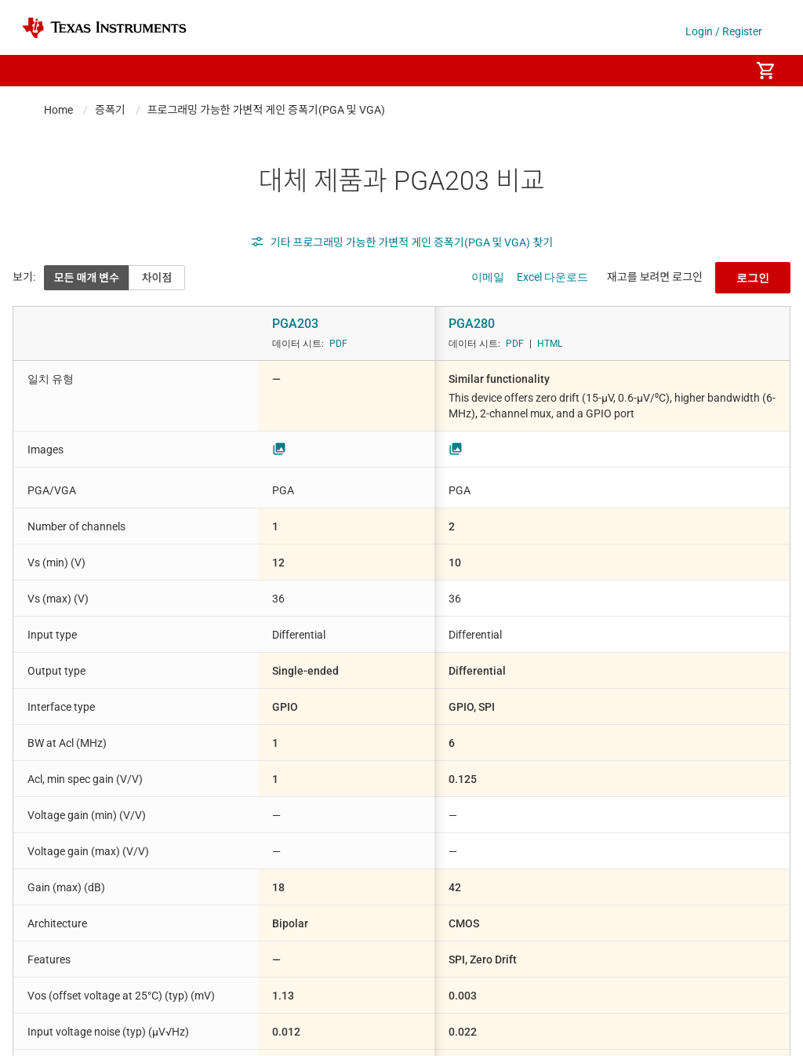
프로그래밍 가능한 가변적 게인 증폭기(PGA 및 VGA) (266, 110)
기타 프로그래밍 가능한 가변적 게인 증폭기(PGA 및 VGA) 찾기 (401, 242)
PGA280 (472, 323)
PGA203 (295, 323)
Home (58, 110)
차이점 (157, 277)
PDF (338, 343)
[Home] (104, 27)
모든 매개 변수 (86, 277)
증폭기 (110, 110)
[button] (38, 70)
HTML (549, 343)
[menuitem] (721, 70)
